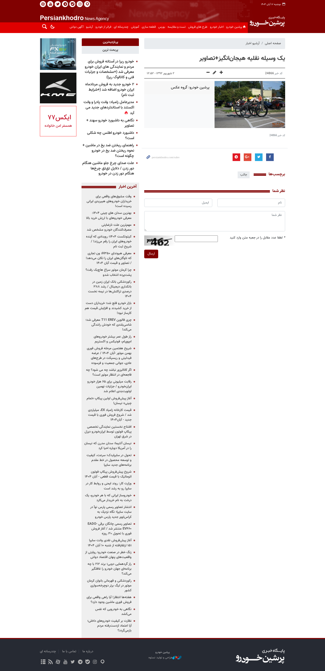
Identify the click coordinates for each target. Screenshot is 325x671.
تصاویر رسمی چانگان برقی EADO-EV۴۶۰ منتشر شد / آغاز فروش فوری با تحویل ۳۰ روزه (110, 528)
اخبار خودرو (217, 27)
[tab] (110, 42)
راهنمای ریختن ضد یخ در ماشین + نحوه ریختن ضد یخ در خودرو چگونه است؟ (108, 150)
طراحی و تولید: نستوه (165, 658)
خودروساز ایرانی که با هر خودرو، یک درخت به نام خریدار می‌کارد (108, 498)
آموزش (135, 27)
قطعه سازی (149, 27)
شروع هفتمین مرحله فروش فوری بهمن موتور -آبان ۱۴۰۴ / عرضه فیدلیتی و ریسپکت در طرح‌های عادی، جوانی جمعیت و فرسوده (109, 356)
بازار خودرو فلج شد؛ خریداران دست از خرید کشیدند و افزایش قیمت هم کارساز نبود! (108, 308)
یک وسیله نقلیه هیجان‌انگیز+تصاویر (242, 58)
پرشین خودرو (236, 27)
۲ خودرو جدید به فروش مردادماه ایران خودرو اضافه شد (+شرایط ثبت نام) (109, 90)
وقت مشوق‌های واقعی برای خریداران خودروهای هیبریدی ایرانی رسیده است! (109, 201)
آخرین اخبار (128, 187)
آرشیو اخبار (252, 43)
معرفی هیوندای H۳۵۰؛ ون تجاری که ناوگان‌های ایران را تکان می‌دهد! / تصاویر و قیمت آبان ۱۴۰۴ (109, 258)
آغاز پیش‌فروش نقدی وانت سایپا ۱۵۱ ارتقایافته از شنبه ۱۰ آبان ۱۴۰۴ (110, 543)
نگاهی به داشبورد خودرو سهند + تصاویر (110, 123)
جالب (243, 174)
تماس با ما (69, 651)
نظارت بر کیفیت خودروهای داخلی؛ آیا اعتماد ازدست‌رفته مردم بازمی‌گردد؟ (109, 625)
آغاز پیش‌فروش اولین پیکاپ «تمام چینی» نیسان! (109, 401)
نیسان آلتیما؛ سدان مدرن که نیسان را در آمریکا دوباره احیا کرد (108, 446)
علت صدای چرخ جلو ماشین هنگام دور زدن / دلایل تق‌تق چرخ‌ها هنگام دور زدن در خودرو (108, 168)
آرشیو (89, 27)
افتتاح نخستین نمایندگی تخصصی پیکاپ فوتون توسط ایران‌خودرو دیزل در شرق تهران (108, 431)
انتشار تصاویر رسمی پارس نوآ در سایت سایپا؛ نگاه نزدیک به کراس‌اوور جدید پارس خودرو (111, 512)
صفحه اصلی (273, 43)
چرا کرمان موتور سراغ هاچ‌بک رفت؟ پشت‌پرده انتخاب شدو (109, 272)
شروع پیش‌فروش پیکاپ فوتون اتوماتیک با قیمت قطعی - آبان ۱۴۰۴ (108, 474)
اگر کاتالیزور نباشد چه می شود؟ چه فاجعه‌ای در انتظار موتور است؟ (109, 372)
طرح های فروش (197, 27)
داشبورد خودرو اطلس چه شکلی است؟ (110, 135)
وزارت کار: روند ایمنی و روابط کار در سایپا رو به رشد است (109, 486)
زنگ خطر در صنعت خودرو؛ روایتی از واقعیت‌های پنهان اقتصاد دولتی (108, 555)
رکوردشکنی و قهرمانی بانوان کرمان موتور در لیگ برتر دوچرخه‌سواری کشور (109, 585)
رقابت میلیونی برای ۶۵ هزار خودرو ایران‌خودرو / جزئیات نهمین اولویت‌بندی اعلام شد (109, 386)
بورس (161, 27)
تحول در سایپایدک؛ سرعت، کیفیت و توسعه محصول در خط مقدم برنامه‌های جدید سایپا (109, 460)
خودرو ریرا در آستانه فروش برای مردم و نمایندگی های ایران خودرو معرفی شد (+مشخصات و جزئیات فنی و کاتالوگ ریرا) (109, 69)
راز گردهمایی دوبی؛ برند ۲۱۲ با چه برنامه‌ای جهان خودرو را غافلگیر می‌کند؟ (110, 569)
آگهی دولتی (77, 27)
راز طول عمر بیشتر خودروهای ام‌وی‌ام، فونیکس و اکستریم (113, 339)
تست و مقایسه (177, 27)
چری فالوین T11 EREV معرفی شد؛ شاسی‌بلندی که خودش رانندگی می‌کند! (109, 324)
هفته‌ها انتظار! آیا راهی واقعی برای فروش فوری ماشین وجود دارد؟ (109, 600)
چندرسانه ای (121, 27)
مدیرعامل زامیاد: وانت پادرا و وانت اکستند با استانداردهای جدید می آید (109, 107)
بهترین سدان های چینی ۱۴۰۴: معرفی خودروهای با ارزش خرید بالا (109, 215)
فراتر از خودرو (103, 27)
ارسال (151, 253)
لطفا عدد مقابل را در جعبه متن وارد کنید (257, 237)
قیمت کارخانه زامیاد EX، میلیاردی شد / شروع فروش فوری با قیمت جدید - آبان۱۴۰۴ (110, 415)
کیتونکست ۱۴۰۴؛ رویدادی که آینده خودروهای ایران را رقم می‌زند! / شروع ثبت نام (109, 241)
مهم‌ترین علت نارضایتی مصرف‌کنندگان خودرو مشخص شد (109, 227)
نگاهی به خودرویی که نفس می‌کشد (113, 612)
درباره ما (88, 651)
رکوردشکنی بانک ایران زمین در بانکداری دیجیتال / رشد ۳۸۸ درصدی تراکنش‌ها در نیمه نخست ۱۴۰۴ (110, 289)
